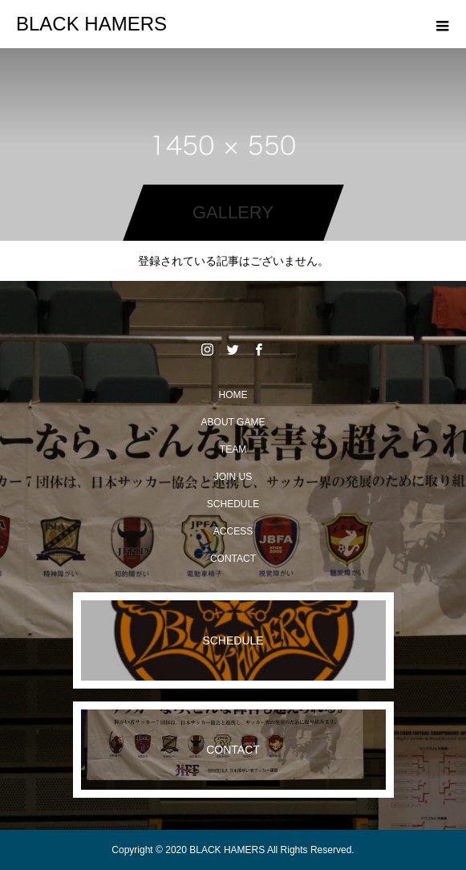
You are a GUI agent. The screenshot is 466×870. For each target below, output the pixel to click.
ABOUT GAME (233, 422)
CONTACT (233, 558)
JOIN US (233, 476)
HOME (233, 394)
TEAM (233, 449)
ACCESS (233, 531)
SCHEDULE (233, 504)
